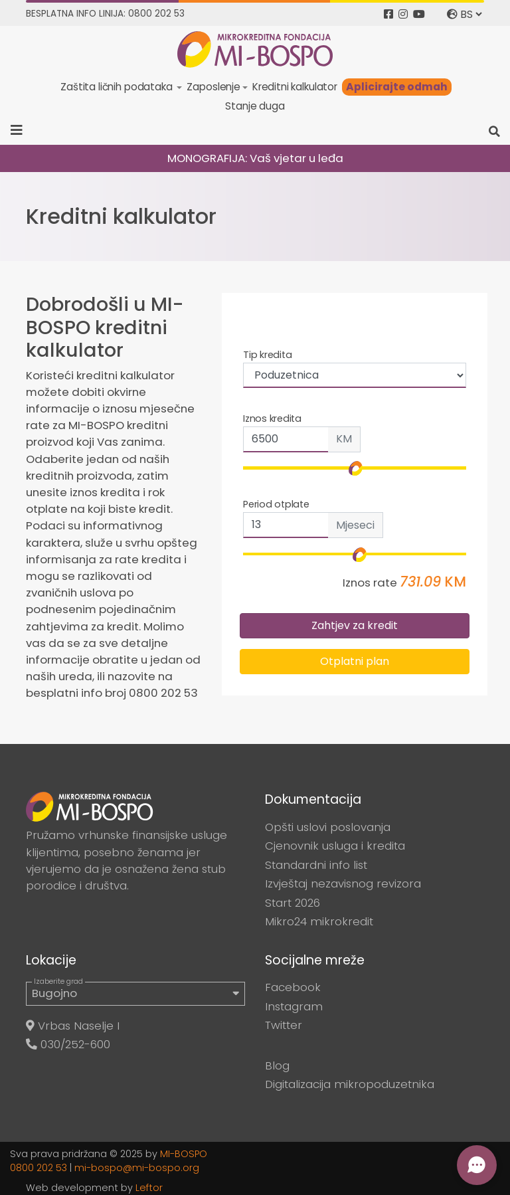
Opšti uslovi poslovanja (327, 827)
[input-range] (354, 554)
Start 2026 (292, 903)
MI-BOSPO (183, 1153)
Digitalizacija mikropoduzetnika (349, 1084)
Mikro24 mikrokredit (319, 921)
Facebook (293, 987)
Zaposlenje (213, 87)
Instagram (294, 1006)
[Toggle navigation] (21, 130)
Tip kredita (267, 354)
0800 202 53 (38, 1167)
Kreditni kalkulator (294, 87)
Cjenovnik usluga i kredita (335, 846)
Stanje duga (254, 106)
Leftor (149, 1187)
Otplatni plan (354, 661)
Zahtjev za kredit (354, 625)
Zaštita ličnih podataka (117, 87)
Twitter (283, 1025)
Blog (277, 1065)
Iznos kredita (272, 418)
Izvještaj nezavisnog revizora (343, 883)
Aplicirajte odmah (397, 86)
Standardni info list (316, 865)
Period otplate (276, 504)
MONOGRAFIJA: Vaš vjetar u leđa (255, 158)
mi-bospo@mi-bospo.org (136, 1167)
